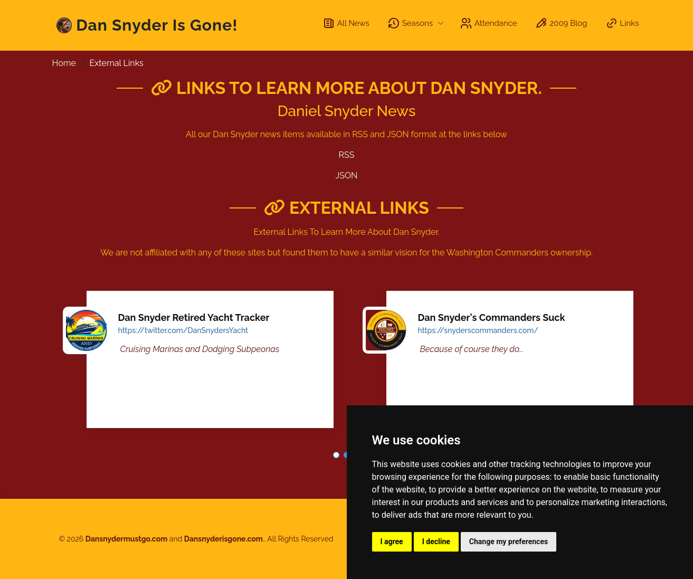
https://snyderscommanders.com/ (478, 330)
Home (64, 63)
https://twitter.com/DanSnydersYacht (183, 330)
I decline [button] (436, 541)
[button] (336, 455)
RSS (347, 155)
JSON (347, 175)
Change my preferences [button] (508, 541)
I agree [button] (392, 541)
